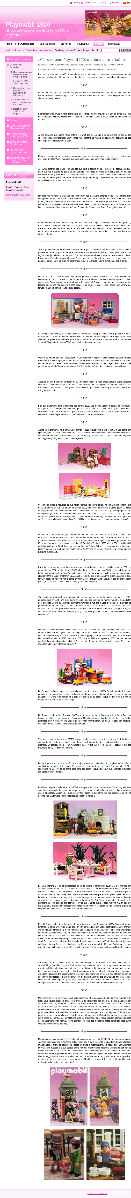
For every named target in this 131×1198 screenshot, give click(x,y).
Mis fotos (66, 44)
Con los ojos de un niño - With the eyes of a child (22, 74)
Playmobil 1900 (26, 44)
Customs (14, 120)
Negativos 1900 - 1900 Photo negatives (21, 111)
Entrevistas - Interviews (20, 59)
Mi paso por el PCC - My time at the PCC (19, 135)
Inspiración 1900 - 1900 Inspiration (21, 82)
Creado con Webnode (97, 1193)
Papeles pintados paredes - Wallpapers (19, 151)
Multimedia (83, 44)
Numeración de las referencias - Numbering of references (21, 91)
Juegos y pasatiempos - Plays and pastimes (21, 127)
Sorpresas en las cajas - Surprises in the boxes (22, 102)
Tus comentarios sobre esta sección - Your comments (20, 160)
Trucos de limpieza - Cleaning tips (19, 143)
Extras (98, 44)
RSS (104, 3)
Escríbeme (114, 44)
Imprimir (116, 3)
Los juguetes (47, 44)
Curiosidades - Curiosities (38, 50)
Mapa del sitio (90, 3)
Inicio (10, 44)
